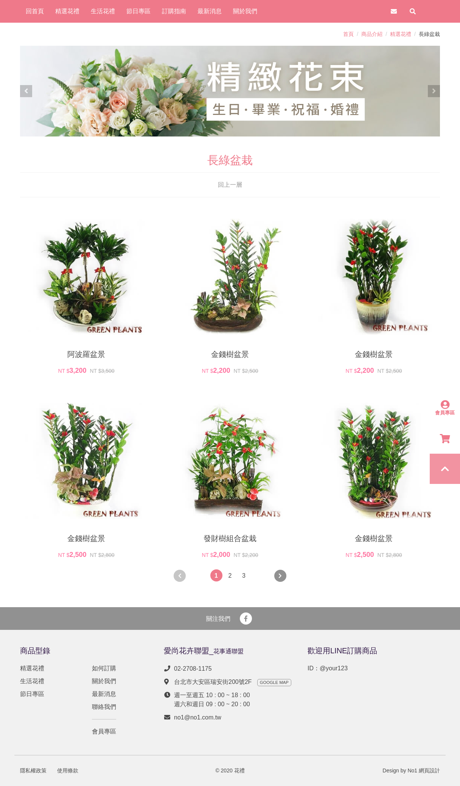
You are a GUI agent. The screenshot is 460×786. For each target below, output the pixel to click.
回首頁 (35, 11)
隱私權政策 (33, 770)
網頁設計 (429, 770)
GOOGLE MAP (274, 682)
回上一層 (230, 184)
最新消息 (104, 694)
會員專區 (104, 731)
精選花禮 (400, 34)
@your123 (334, 668)
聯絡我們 (104, 707)
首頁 (348, 34)
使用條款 (67, 770)
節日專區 (32, 694)
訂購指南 (174, 11)
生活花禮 (32, 681)
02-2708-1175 (193, 668)
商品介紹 (371, 34)
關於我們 (104, 681)
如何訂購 (104, 668)
